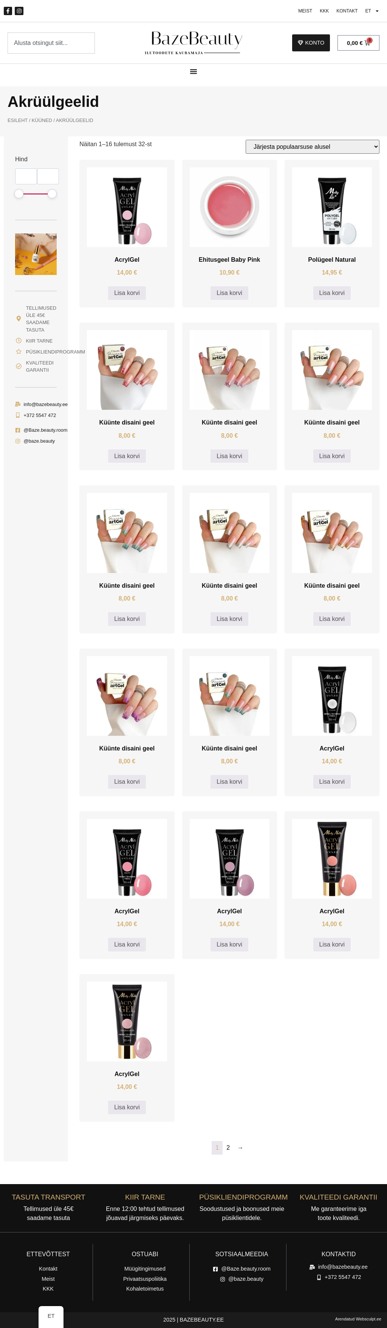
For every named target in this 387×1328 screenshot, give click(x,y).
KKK (322, 11)
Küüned (42, 121)
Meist (302, 11)
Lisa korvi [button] (127, 293)
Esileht (18, 121)
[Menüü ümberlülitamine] (193, 72)
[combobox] (51, 43)
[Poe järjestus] (312, 147)
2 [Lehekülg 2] (228, 1148)
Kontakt (345, 11)
